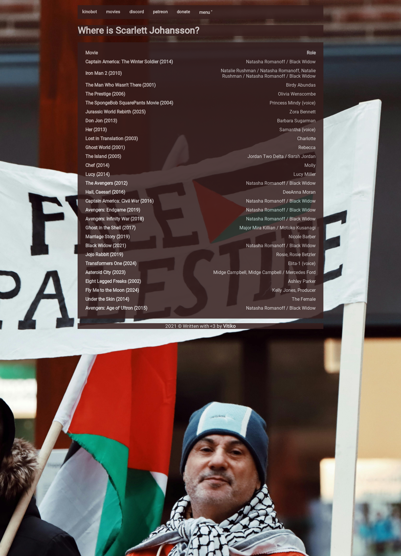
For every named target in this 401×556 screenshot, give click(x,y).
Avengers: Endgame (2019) (112, 210)
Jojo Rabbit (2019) (104, 254)
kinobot (89, 11)
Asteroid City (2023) (105, 272)
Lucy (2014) (97, 174)
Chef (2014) (97, 165)
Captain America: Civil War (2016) (119, 201)
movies (113, 11)
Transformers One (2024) (111, 263)
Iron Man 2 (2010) (103, 73)
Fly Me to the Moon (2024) (112, 290)
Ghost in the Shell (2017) (110, 228)
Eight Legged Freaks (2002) (113, 281)
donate (183, 11)
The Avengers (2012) (106, 183)
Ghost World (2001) (105, 147)
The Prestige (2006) (105, 94)
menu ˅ (205, 12)
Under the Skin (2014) (107, 299)
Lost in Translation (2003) (111, 138)
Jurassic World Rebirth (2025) (115, 112)
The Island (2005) (103, 156)
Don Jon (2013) (101, 120)
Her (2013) (96, 129)
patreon (160, 11)
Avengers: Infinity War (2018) (114, 219)
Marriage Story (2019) (107, 236)
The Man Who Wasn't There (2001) (120, 85)
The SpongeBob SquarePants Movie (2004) (129, 103)
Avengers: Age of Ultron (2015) (116, 308)
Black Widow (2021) (105, 245)
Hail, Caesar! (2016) (105, 192)
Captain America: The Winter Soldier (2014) (129, 61)
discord (136, 11)
